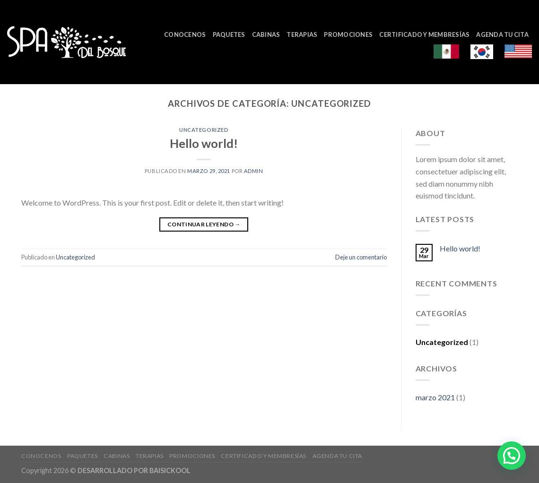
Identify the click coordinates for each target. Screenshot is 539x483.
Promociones (348, 34)
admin (253, 171)
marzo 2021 (435, 397)
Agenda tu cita (502, 34)
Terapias (302, 34)
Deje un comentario (361, 257)
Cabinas (266, 34)
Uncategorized (203, 130)
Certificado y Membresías (424, 34)
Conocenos (185, 34)
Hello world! (204, 143)
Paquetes (229, 34)
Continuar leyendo (204, 224)
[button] (511, 455)
